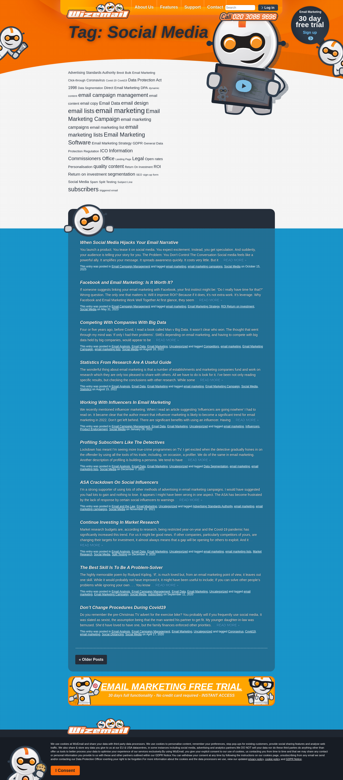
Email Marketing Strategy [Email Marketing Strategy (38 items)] (112, 143)
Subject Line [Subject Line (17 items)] (124, 182)
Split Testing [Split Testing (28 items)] (107, 182)
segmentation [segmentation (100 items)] (121, 174)
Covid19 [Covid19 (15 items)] (122, 80)
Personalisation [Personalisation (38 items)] (80, 167)
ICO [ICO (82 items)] (104, 150)
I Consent (65, 770)
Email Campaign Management (131, 266)
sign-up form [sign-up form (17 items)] (150, 174)
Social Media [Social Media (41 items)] (78, 182)
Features (169, 7)
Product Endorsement (94, 429)
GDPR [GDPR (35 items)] (138, 143)
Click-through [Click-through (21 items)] (77, 80)
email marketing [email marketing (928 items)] (120, 110)
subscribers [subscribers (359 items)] (83, 189)
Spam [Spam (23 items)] (94, 182)
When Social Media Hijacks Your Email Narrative (129, 242)
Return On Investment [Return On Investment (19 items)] (138, 167)
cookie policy (272, 759)
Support (192, 7)
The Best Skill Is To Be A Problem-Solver (121, 567)
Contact (215, 7)
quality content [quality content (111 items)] (109, 166)
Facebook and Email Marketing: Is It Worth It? (126, 282)
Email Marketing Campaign (222, 386)
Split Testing (119, 554)
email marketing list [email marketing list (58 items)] (107, 127)
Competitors (211, 346)
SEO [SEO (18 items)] (139, 174)
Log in (269, 8)
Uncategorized (178, 346)
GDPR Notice (294, 759)
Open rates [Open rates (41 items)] (154, 159)
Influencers (252, 426)
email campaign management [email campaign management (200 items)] (113, 95)
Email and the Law (123, 506)
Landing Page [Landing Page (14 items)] (123, 159)
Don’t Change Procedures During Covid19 (123, 607)
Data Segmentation (216, 466)
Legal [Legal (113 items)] (138, 158)
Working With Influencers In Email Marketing (125, 402)
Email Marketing (157, 346)
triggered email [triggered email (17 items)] (109, 190)
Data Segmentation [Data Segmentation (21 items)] (90, 88)
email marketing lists (108, 349)
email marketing (176, 266)
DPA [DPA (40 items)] (144, 88)
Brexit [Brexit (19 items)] (120, 72)
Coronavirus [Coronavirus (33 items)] (95, 80)
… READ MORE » (233, 260)
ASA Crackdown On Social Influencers (119, 482)
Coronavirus (236, 631)
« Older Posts (91, 659)
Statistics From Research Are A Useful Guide (125, 362)
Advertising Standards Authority (213, 506)
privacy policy (256, 759)
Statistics (85, 389)
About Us (144, 7)
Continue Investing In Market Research (119, 522)
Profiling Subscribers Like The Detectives (122, 442)
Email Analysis (121, 346)
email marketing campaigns (205, 266)
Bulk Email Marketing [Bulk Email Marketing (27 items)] (140, 72)
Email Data (139, 346)
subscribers (155, 594)
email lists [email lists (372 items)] (81, 111)
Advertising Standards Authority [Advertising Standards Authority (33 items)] (92, 72)
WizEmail (98, 10)
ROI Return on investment (237, 306)
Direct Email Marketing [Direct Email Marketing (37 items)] (122, 88)
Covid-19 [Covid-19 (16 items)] (111, 80)
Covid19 (250, 631)
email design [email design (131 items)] (135, 103)
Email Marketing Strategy (203, 306)
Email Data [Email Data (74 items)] (109, 103)
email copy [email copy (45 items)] (89, 103)
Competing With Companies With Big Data (123, 322)
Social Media (232, 266)
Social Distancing (113, 634)
